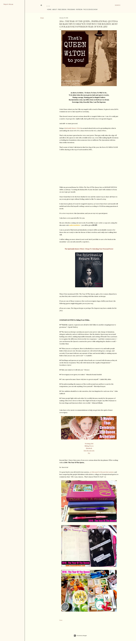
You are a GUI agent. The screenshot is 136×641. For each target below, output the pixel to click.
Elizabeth (89, 448)
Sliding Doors (89, 446)
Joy (89, 453)
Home (49, 9)
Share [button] (42, 18)
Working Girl (89, 443)
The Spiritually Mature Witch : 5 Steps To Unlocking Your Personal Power (89, 249)
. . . (48, 5)
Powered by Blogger (80, 636)
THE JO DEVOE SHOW (90, 9)
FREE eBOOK (61, 9)
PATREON (78, 9)
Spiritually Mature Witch (73, 128)
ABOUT (54, 9)
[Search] (117, 5)
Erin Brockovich (89, 451)
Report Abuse (8, 4)
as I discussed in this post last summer (101, 472)
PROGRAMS (70, 9)
